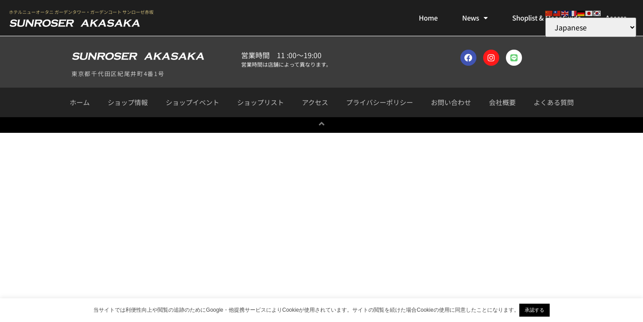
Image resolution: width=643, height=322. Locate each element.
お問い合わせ (451, 102)
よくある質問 (554, 102)
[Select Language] (590, 27)
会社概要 (502, 102)
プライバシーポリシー (379, 102)
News (475, 18)
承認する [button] (534, 310)
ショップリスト (260, 102)
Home (428, 17)
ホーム (80, 102)
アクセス (315, 102)
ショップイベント (192, 102)
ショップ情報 (128, 102)
